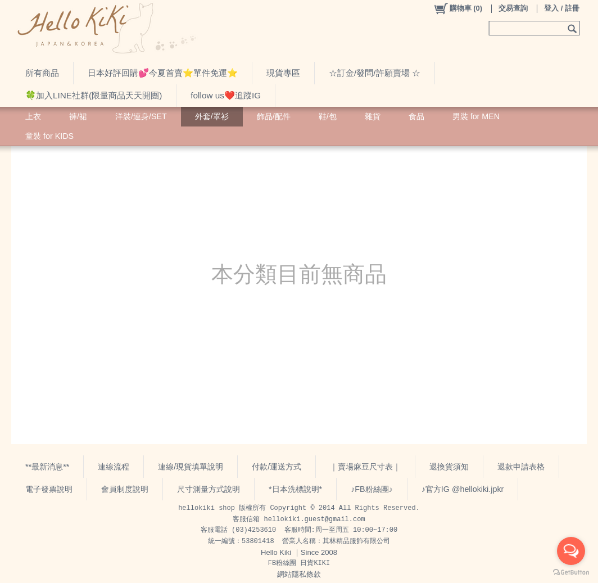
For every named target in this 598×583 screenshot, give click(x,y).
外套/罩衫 (212, 116)
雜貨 (372, 116)
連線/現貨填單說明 (190, 466)
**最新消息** (47, 466)
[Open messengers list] (571, 551)
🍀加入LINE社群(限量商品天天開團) (93, 95)
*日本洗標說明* (295, 489)
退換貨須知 (449, 466)
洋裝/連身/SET (141, 116)
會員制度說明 (124, 489)
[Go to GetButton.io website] (571, 572)
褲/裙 (78, 116)
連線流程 (113, 466)
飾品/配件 (274, 116)
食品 (416, 116)
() (458, 8)
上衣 (33, 116)
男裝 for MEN (476, 116)
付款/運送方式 (276, 466)
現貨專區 (283, 73)
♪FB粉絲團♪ (372, 489)
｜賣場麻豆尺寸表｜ (365, 466)
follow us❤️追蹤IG (226, 95)
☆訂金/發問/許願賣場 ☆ (374, 73)
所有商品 (42, 73)
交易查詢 (513, 8)
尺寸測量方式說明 (208, 489)
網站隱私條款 (299, 574)
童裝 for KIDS (49, 136)
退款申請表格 (521, 466)
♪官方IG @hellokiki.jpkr (463, 489)
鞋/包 (328, 116)
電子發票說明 (49, 489)
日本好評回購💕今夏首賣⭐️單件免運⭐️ (163, 73)
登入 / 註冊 (561, 8)
